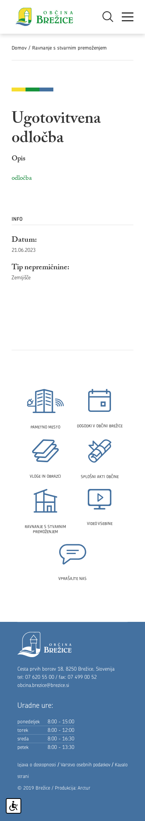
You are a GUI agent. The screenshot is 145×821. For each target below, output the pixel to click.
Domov (19, 47)
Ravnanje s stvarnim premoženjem (69, 47)
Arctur (84, 788)
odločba (22, 178)
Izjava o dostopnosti (36, 764)
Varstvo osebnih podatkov (85, 764)
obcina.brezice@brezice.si (43, 685)
